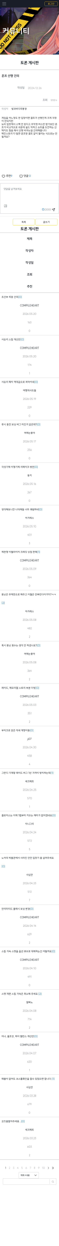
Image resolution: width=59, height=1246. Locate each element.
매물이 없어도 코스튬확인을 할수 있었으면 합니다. (27, 1078)
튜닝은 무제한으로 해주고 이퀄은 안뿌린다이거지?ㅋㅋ (29, 594)
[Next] (48, 1168)
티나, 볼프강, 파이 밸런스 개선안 (18, 1036)
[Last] (53, 1168)
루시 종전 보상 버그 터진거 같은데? (19, 424)
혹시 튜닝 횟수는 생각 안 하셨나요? (19, 645)
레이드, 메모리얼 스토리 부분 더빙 (19, 687)
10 (43, 1168)
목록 (24, 222)
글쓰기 (46, 222)
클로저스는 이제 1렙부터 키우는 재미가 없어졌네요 (27, 815)
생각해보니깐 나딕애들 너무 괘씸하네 (20, 509)
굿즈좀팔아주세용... (11, 1121)
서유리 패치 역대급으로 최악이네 (18, 382)
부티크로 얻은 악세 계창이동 (16, 730)
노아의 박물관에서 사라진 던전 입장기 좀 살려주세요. (28, 857)
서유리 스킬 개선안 (11, 339)
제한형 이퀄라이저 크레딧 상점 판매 (19, 552)
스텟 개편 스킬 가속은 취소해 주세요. (20, 993)
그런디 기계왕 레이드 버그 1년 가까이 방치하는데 (26, 772)
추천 (7, 176)
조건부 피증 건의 (10, 297)
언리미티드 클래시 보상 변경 (16, 908)
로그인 (51, 3)
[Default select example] (29, 1175)
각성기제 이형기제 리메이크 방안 (18, 467)
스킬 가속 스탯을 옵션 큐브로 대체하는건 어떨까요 (27, 951)
